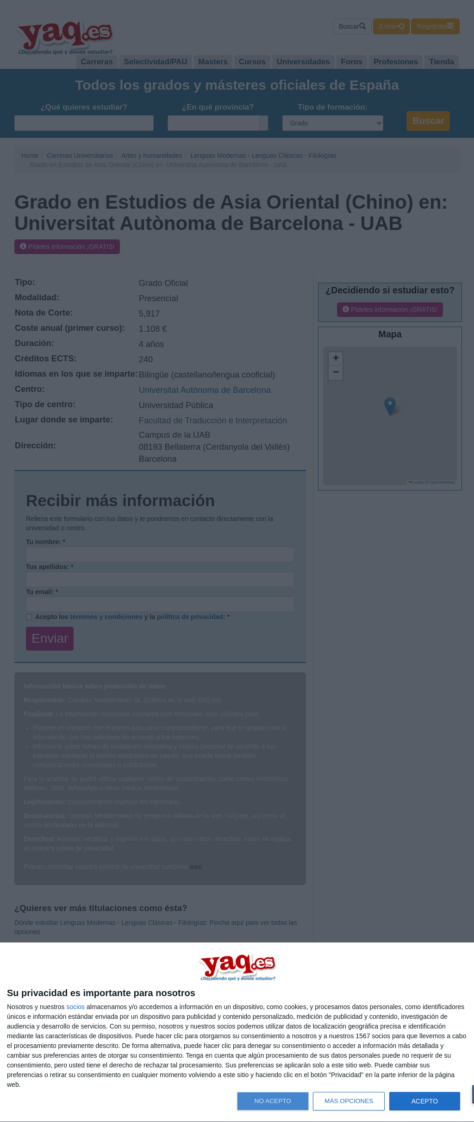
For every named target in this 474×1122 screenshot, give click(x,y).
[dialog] (237, 1032)
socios (75, 1007)
